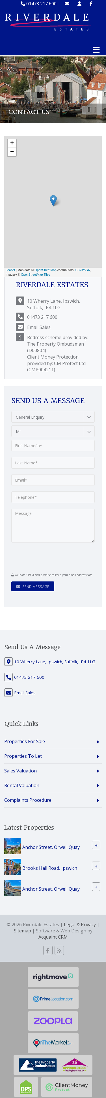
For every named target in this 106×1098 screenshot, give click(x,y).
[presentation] (45, 557)
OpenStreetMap (45, 270)
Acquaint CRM (53, 937)
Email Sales (39, 327)
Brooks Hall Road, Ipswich (49, 868)
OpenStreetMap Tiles (35, 274)
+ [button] (12, 143)
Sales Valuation (20, 771)
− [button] (12, 152)
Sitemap (22, 931)
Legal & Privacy (80, 924)
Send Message (32, 586)
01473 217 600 (39, 4)
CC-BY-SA (82, 270)
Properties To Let (23, 756)
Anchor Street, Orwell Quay (51, 847)
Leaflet (10, 270)
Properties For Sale (24, 741)
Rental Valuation (21, 785)
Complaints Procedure (27, 800)
